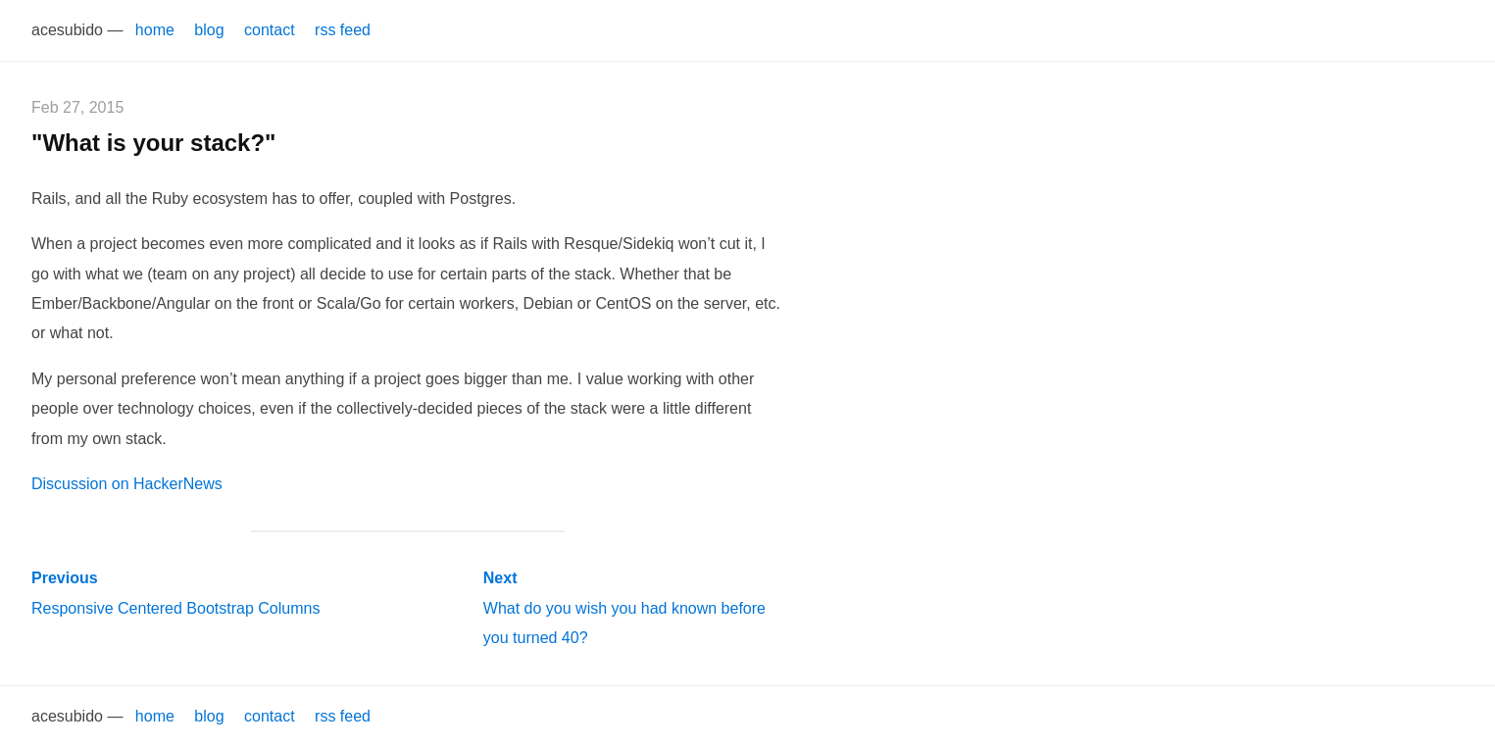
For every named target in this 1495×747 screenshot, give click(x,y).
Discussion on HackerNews (127, 483)
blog (209, 30)
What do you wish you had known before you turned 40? (624, 608)
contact (269, 30)
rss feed (343, 30)
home (154, 30)
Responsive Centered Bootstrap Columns (175, 593)
